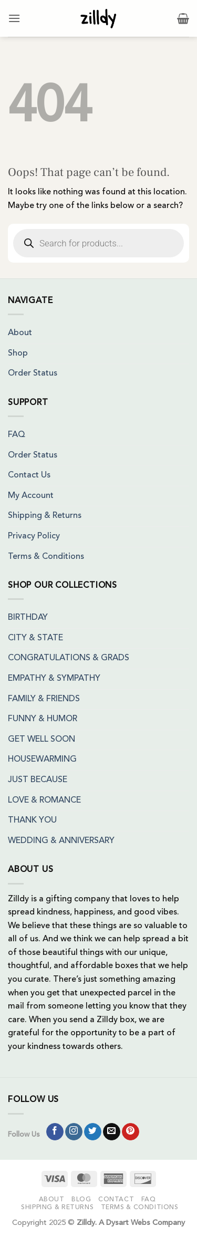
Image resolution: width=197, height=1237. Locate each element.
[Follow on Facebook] (55, 1132)
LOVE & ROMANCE (44, 800)
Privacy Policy (34, 536)
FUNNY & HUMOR (42, 719)
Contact (116, 1200)
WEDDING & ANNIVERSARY (61, 841)
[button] (14, 18)
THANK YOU (32, 820)
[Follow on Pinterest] (130, 1132)
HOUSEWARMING (42, 759)
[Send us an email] (111, 1132)
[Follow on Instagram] (73, 1132)
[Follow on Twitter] (92, 1132)
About (20, 333)
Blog (81, 1200)
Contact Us (29, 475)
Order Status (32, 373)
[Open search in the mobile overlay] (98, 243)
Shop (18, 353)
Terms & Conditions (46, 557)
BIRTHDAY (28, 618)
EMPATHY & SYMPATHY (54, 678)
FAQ (16, 435)
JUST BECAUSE (37, 780)
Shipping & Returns (44, 516)
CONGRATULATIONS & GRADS (68, 658)
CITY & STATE (35, 638)
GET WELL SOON (41, 739)
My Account (31, 496)
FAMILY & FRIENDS (44, 699)
